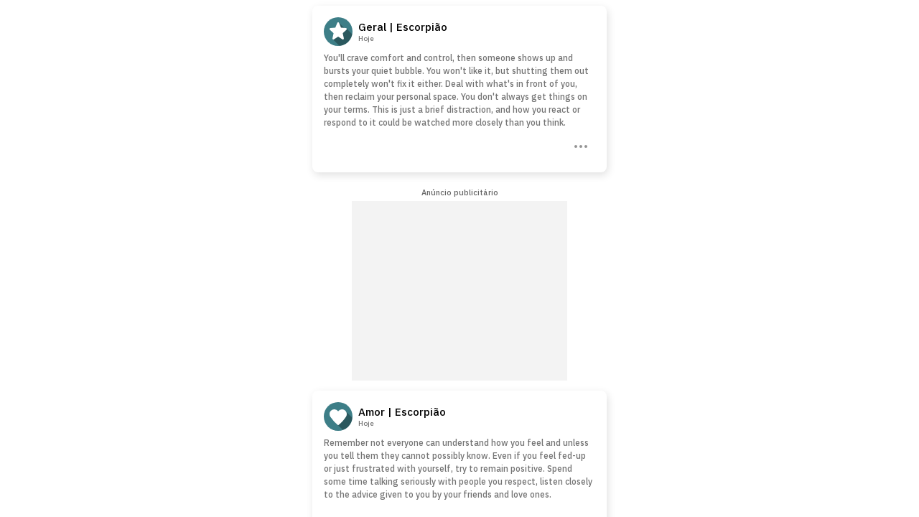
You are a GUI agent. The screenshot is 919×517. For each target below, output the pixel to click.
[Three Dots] (579, 145)
